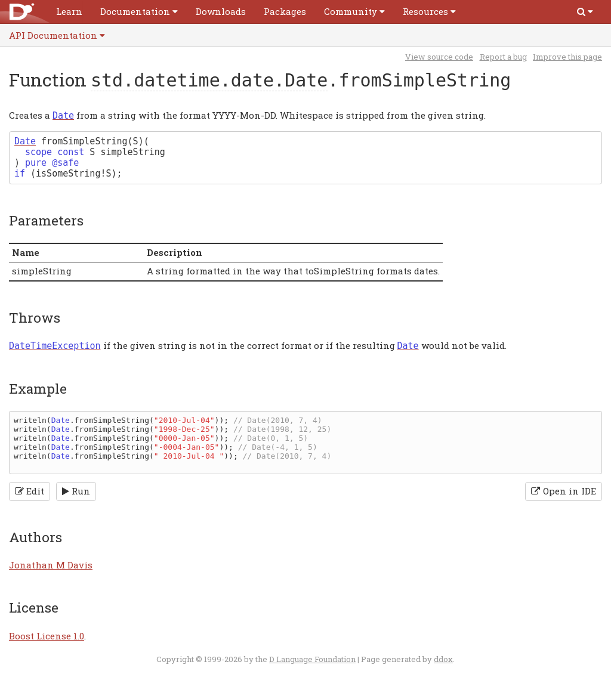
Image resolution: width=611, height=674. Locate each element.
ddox (443, 659)
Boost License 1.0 (46, 636)
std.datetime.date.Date (209, 80)
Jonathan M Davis (50, 565)
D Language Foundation (312, 659)
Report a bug (503, 56)
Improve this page (567, 56)
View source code (439, 56)
